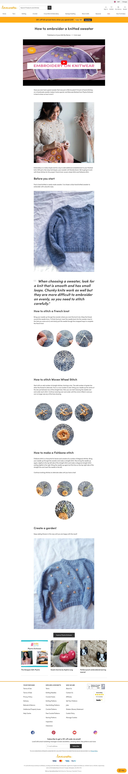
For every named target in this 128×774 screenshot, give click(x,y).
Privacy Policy (27, 697)
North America (62, 771)
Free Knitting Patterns (53, 705)
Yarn (14, 14)
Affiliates (69, 697)
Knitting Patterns (51, 701)
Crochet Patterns (51, 709)
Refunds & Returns (29, 705)
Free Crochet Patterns (53, 713)
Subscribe (76, 746)
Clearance (49, 726)
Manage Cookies (71, 717)
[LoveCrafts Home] (64, 756)
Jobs (67, 705)
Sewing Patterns (51, 717)
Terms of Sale (27, 693)
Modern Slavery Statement (74, 709)
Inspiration (49, 722)
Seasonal (98, 14)
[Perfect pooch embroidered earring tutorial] (93, 659)
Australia (75, 771)
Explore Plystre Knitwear (64, 635)
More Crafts (85, 14)
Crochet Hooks (50, 697)
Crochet (35, 14)
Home (4, 14)
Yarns (47, 688)
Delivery (26, 701)
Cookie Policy (70, 713)
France (79, 771)
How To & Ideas (120, 14)
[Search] (49, 8)
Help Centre (27, 713)
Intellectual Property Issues (32, 709)
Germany (69, 771)
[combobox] (33, 8)
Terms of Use (27, 688)
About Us (69, 688)
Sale (108, 14)
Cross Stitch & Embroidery (51, 14)
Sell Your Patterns (71, 701)
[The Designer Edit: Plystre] (34, 658)
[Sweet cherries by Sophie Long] (64, 658)
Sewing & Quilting (70, 14)
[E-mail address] (58, 746)
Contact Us (69, 693)
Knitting (24, 14)
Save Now (88, 20)
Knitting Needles (51, 693)
